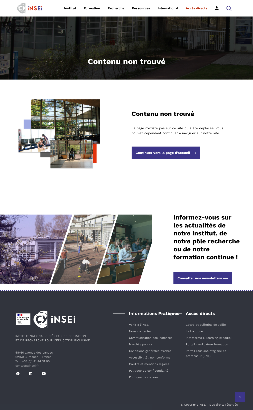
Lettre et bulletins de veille (206, 324)
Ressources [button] (141, 8)
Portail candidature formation (207, 344)
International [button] (168, 8)
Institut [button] (70, 8)
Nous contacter (140, 331)
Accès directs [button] (196, 8)
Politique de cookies (143, 377)
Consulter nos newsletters (202, 278)
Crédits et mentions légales (149, 364)
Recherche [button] (116, 8)
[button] (228, 8)
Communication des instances (150, 338)
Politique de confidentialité (148, 370)
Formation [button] (92, 8)
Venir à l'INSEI (139, 324)
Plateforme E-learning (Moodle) (208, 338)
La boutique (194, 331)
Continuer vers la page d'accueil (166, 153)
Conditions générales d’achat (150, 351)
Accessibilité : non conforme (149, 357)
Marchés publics (141, 344)
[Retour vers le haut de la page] (240, 397)
